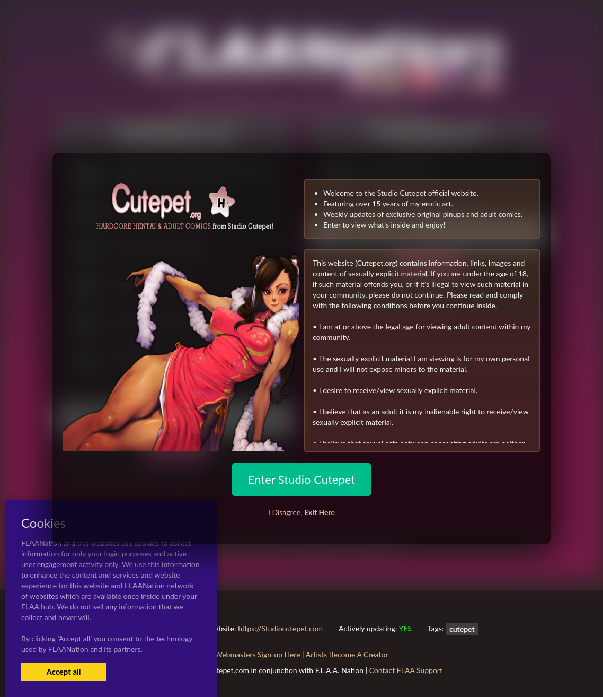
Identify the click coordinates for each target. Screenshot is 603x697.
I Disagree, (301, 512)
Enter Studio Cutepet (301, 479)
